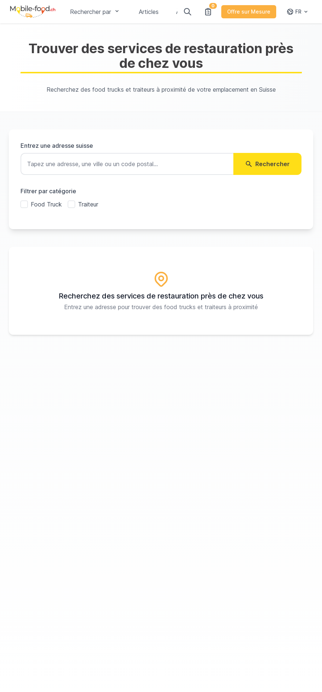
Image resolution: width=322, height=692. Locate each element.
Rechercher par (95, 11)
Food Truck (46, 204)
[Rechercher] (187, 11)
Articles (149, 11)
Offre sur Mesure (248, 11)
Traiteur (88, 204)
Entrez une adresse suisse (57, 145)
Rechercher (267, 164)
